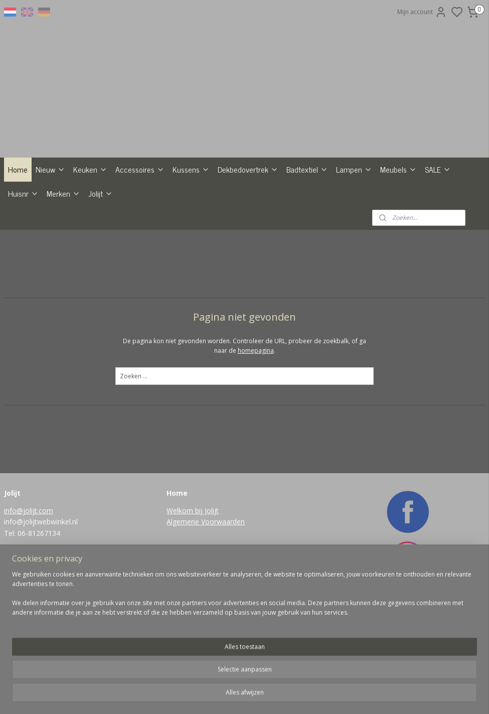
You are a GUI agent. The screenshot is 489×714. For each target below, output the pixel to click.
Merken (63, 193)
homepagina (256, 350)
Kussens (191, 169)
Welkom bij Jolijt (193, 510)
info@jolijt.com (28, 510)
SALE (438, 169)
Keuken (90, 169)
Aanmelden (191, 646)
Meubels (398, 169)
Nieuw (50, 169)
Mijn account (422, 12)
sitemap (265, 695)
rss (286, 695)
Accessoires (140, 169)
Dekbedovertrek (248, 169)
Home (18, 169)
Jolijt (100, 193)
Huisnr (23, 193)
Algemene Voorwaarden (206, 521)
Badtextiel (307, 169)
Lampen (354, 169)
